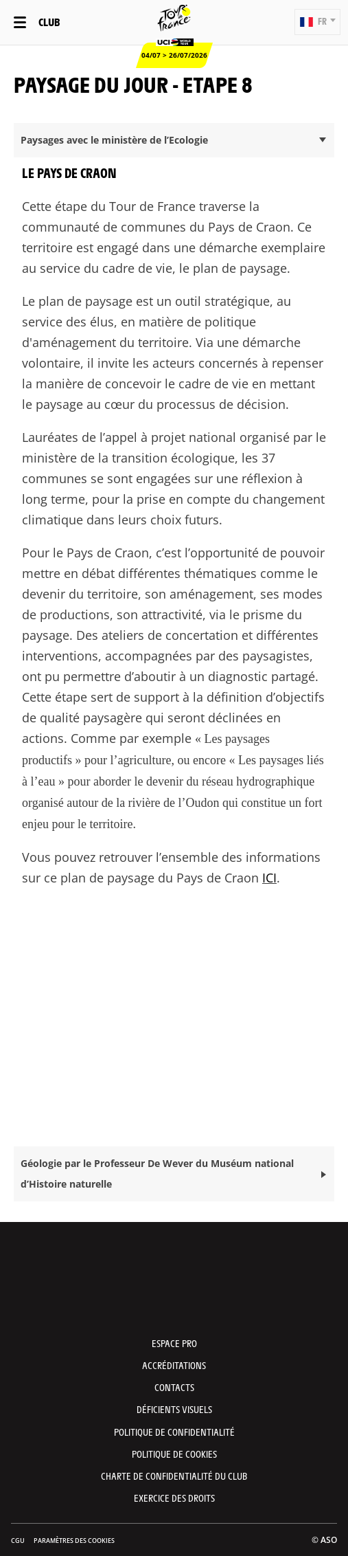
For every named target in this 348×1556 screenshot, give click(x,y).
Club (49, 21)
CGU (18, 1540)
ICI (269, 877)
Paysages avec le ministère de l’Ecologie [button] (114, 139)
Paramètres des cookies (74, 1540)
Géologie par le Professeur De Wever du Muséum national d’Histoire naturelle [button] (157, 1173)
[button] (317, 22)
